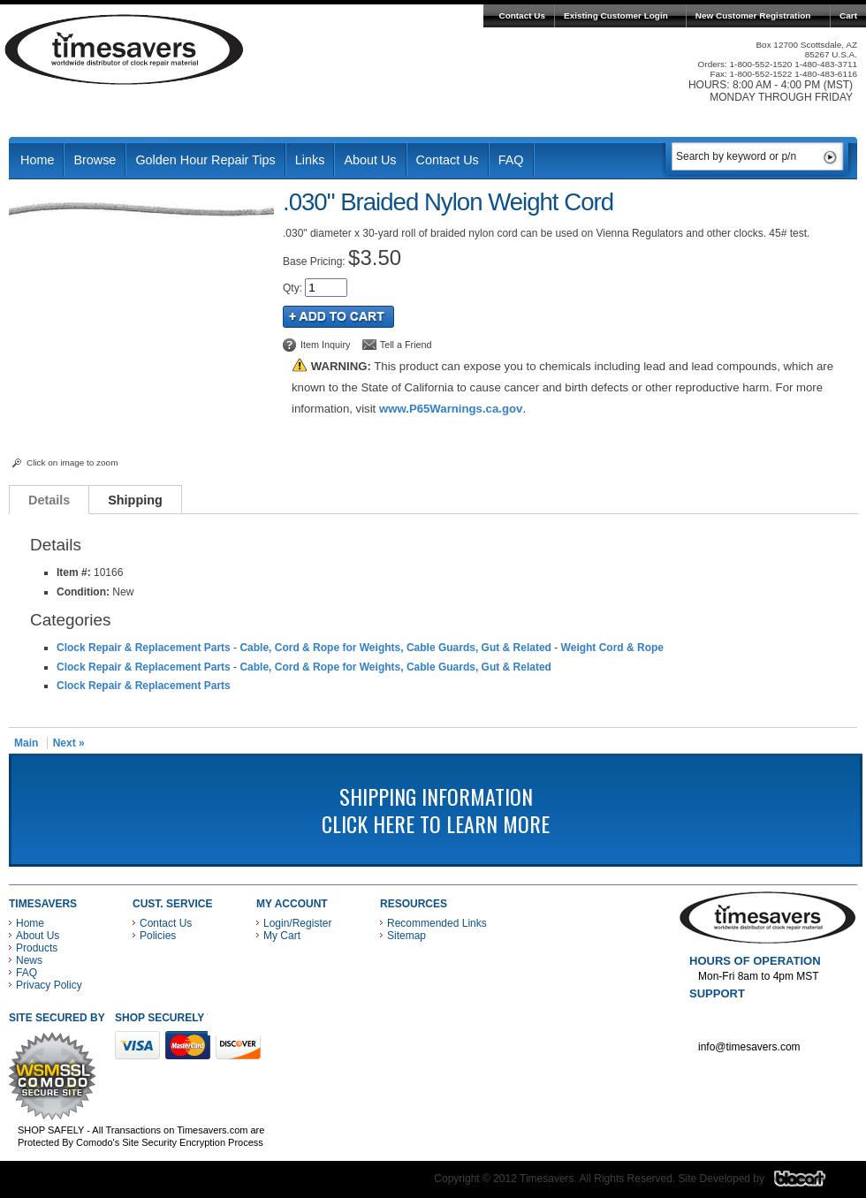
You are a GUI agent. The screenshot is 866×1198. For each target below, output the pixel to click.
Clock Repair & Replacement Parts (144, 647)
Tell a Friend (406, 344)
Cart (848, 15)
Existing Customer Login (616, 15)
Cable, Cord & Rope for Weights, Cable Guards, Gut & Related (395, 647)
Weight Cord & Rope (612, 647)
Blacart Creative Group (810, 1183)
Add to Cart (338, 317)
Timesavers (124, 49)
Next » (69, 743)
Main (26, 743)
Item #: (75, 572)
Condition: (83, 592)
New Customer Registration (753, 15)
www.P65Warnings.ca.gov (450, 408)
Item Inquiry (325, 344)
